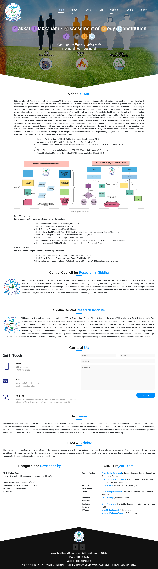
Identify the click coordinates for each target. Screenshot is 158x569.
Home (64, 9)
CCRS (88, 9)
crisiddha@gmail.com (81, 561)
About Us (74, 11)
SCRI (100, 9)
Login (130, 9)
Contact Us (114, 11)
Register (144, 9)
